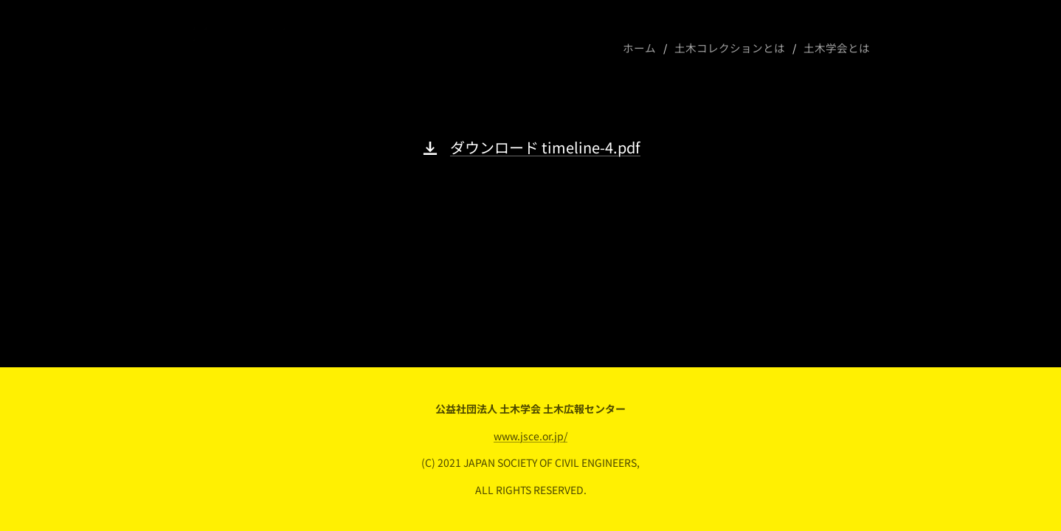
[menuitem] (656, 48)
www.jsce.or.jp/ (530, 435)
